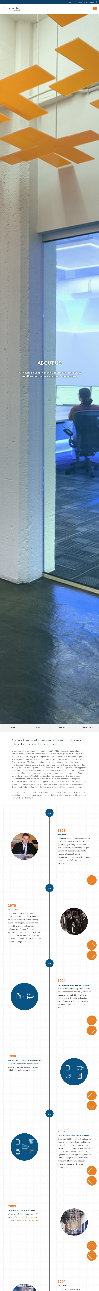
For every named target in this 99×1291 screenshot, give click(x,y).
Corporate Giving (87, 728)
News (78, 2)
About (70, 2)
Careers (86, 2)
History (37, 728)
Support (92, 2)
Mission (12, 728)
